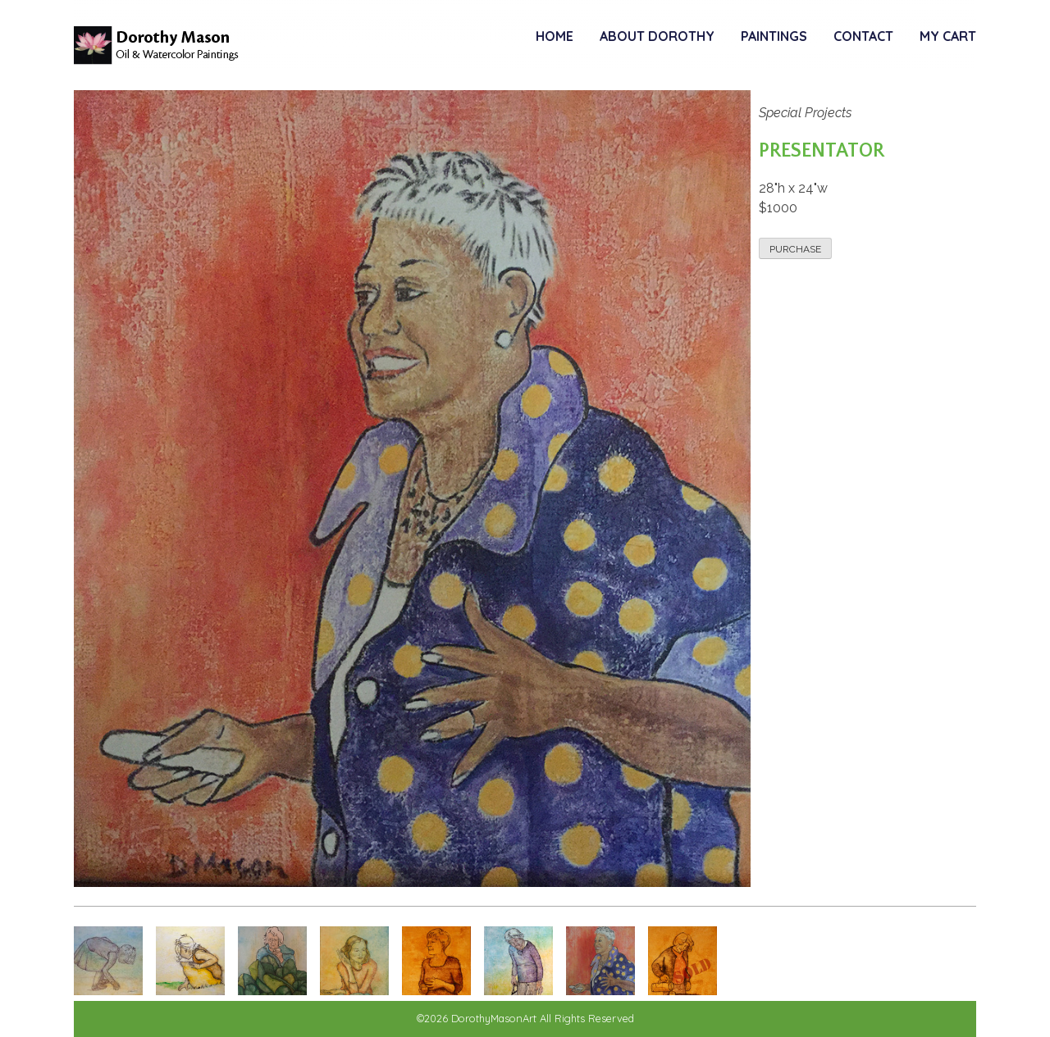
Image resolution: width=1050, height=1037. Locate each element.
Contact (863, 36)
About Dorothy (657, 36)
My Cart (948, 36)
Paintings (774, 36)
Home (554, 36)
